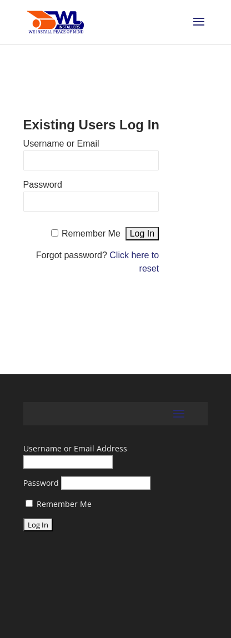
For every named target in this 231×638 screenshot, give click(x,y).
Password (42, 184)
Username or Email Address (75, 448)
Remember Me (91, 233)
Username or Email (61, 143)
